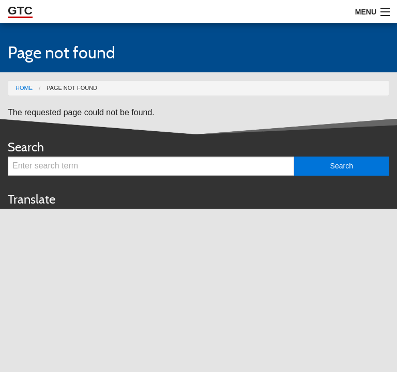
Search (26, 147)
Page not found (72, 88)
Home (24, 88)
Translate (31, 199)
